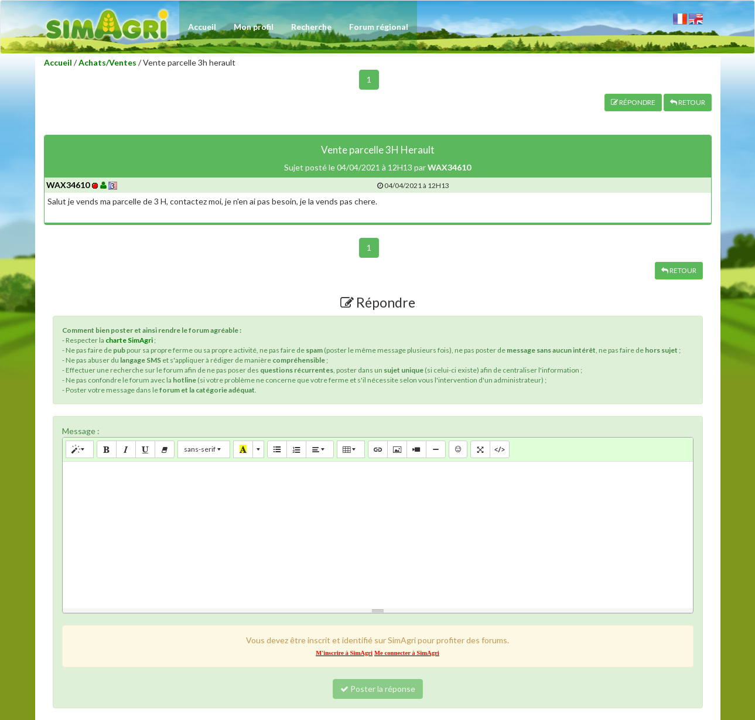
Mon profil (254, 27)
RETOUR (687, 102)
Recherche (311, 27)
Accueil (202, 27)
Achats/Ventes (107, 62)
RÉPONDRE (633, 102)
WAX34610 (68, 185)
